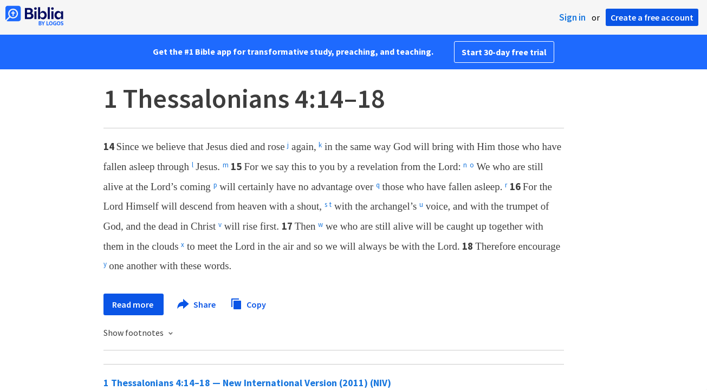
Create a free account (652, 17)
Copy (248, 303)
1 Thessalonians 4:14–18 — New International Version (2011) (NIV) (247, 382)
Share (197, 304)
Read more (133, 304)
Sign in (572, 17)
